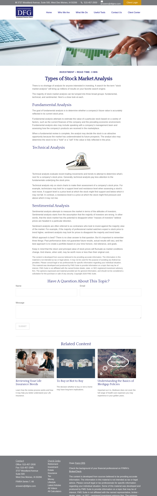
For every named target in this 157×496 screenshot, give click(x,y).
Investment (53, 467)
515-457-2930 (88, 2)
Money (51, 479)
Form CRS (80, 463)
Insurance (52, 473)
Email (82, 286)
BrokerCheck (75, 471)
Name (18, 286)
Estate (51, 470)
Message (20, 303)
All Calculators (54, 491)
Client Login (132, 2)
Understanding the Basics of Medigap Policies (116, 382)
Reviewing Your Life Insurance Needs (28, 382)
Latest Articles (54, 485)
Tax (49, 476)
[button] (49, 12)
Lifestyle (52, 482)
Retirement (53, 464)
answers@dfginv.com (111, 2)
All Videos (52, 488)
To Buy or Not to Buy (70, 381)
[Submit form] (22, 326)
